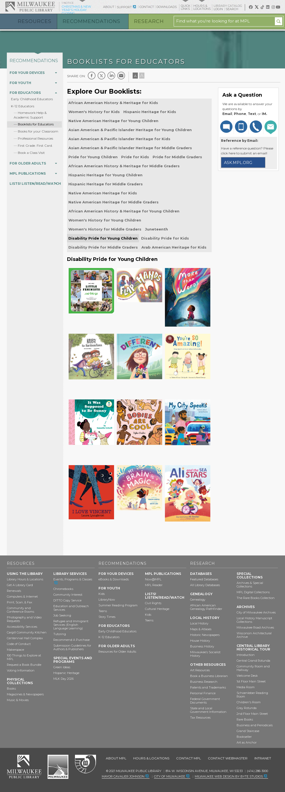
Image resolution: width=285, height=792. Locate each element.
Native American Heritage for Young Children (113, 121)
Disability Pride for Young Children (103, 238)
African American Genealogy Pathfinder (206, 607)
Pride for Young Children (93, 157)
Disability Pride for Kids (165, 238)
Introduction (246, 655)
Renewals (14, 591)
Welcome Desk (247, 676)
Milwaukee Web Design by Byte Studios (229, 776)
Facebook (91, 75)
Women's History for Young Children (104, 220)
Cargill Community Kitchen (26, 632)
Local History (199, 623)
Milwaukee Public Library (30, 6)
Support (124, 7)
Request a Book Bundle (24, 665)
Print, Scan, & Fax (19, 602)
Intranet (262, 758)
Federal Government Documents (205, 700)
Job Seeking (62, 615)
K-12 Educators (22, 106)
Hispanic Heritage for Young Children (105, 175)
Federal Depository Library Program (85, 764)
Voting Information (20, 670)
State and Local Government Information (208, 710)
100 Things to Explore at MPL (24, 657)
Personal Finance (203, 693)
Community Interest (67, 595)
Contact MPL (188, 758)
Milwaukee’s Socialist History (205, 654)
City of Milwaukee (58, 767)
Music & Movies (18, 700)
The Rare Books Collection (256, 598)
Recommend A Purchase (71, 640)
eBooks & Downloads (113, 579)
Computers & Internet (22, 596)
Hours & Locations (151, 758)
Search (232, 9)
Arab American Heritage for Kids (174, 247)
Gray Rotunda (247, 708)
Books (11, 688)
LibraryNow (106, 599)
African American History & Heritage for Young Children (123, 211)
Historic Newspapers (205, 635)
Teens (102, 611)
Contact (146, 7)
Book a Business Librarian (209, 676)
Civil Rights (153, 603)
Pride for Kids (135, 157)
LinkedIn (111, 75)
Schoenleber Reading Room (252, 694)
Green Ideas (61, 667)
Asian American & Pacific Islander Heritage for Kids (119, 139)
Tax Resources (200, 717)
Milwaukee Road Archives (255, 627)
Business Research (203, 682)
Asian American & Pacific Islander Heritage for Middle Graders (130, 148)
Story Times (106, 617)
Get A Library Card (20, 585)
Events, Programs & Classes (72, 579)
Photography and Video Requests (24, 619)
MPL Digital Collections (253, 592)
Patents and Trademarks (208, 687)
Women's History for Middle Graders (104, 229)
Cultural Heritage (157, 609)
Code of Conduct (19, 644)
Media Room (246, 687)
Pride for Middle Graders (177, 157)
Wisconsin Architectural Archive (254, 635)
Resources (34, 21)
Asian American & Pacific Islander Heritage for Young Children (130, 130)
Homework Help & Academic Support (30, 115)
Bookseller (244, 737)
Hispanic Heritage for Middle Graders (105, 184)
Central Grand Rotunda (253, 661)
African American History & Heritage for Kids (113, 102)
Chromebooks (63, 589)
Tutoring (59, 634)
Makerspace (15, 650)
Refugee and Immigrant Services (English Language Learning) (70, 624)
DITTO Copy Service (67, 600)
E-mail (121, 75)
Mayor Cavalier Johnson (123, 776)
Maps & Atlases (200, 629)
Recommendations (91, 21)
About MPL (116, 758)
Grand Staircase (248, 731)
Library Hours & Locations (25, 579)
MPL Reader (153, 585)
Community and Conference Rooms (20, 610)
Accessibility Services (22, 627)
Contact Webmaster (228, 758)
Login (219, 9)
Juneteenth (156, 229)
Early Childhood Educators (32, 99)
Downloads (166, 7)
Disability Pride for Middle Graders (103, 247)
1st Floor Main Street (251, 681)
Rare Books (245, 719)
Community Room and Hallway (253, 668)
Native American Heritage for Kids (102, 193)
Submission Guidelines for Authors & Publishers (72, 647)
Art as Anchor (247, 742)
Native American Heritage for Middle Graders (113, 202)
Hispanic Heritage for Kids (149, 112)
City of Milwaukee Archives (256, 612)
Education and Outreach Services (71, 608)
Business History (202, 646)
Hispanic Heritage (66, 673)
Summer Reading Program (118, 605)
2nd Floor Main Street (252, 714)
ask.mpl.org (238, 162)
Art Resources (200, 670)
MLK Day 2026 (63, 679)
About (108, 7)
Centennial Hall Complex (25, 638)
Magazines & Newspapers (25, 694)
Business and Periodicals (255, 725)
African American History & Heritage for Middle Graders (124, 166)
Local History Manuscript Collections (254, 620)
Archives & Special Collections (250, 584)
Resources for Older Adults (117, 651)
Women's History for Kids (94, 112)
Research (149, 21)
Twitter (101, 75)
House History (200, 641)
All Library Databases (205, 585)
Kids (101, 594)
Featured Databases (204, 579)
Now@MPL (153, 579)
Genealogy (197, 599)
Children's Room (249, 702)
